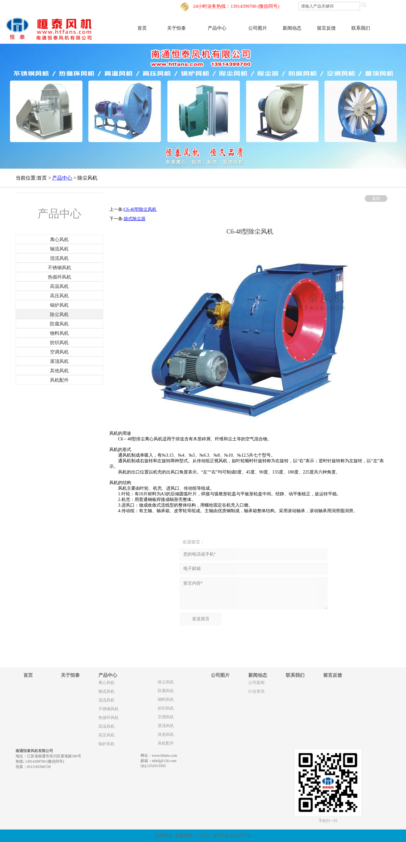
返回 (376, 198)
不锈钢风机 (108, 709)
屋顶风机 (166, 726)
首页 (142, 28)
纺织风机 (166, 708)
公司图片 (257, 28)
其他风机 (166, 734)
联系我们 (360, 28)
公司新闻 (256, 683)
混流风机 (106, 700)
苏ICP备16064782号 (232, 835)
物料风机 (166, 699)
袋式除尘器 (135, 218)
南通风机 (183, 835)
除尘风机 (166, 682)
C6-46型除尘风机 (140, 209)
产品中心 (217, 28)
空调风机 (166, 717)
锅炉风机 (106, 744)
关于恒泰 (176, 28)
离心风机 (106, 683)
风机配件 (166, 743)
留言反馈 (326, 28)
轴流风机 (106, 691)
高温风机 (106, 726)
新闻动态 (292, 28)
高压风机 (106, 735)
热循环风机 (108, 718)
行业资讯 (256, 691)
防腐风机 (166, 691)
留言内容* (254, 593)
